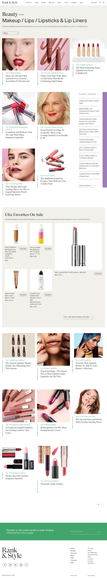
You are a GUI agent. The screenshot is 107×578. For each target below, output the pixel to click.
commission (72, 26)
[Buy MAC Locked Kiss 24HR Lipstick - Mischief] (78, 272)
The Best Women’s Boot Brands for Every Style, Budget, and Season (88, 121)
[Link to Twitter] (26, 566)
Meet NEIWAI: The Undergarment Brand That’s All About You (89, 111)
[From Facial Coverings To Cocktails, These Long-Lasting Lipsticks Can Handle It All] (53, 115)
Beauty (73, 551)
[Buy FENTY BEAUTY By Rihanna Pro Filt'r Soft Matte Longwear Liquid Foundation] (16, 253)
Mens (73, 555)
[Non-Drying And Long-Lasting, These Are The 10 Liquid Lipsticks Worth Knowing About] (18, 172)
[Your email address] (82, 531)
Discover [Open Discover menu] (29, 2)
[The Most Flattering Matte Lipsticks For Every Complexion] (89, 57)
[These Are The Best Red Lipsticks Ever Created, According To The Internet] (18, 61)
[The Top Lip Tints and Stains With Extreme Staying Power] (88, 409)
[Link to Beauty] (44, 2)
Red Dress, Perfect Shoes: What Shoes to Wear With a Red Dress (89, 132)
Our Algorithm (92, 552)
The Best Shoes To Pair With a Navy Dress (89, 175)
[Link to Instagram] (10, 566)
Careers (90, 561)
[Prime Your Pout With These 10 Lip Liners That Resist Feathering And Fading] (53, 61)
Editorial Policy (93, 554)
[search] (103, 3)
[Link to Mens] (59, 2)
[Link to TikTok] (21, 566)
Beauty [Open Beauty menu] (43, 2)
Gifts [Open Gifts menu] (81, 2)
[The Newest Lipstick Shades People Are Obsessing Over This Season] (18, 352)
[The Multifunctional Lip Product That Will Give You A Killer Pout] (53, 168)
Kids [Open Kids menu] (66, 2)
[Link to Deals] (36, 2)
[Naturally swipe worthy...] (53, 469)
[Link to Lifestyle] (73, 2)
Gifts (72, 563)
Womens (74, 553)
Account (94, 2)
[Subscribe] (97, 531)
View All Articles (85, 185)
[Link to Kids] (66, 2)
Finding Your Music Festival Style (89, 102)
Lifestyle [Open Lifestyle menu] (74, 2)
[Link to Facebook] (5, 566)
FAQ (89, 557)
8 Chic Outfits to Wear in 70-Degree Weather (88, 157)
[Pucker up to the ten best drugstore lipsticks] (18, 463)
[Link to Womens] (51, 2)
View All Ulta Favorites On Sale (76, 317)
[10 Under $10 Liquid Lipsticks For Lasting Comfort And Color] (18, 413)
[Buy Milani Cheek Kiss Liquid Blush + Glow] (16, 296)
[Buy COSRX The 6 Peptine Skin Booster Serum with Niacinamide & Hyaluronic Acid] (41, 299)
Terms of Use (74, 575)
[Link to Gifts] (81, 2)
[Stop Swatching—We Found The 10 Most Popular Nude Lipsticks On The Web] (53, 356)
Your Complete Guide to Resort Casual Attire (88, 149)
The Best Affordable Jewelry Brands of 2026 (88, 141)
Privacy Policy (91, 575)
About (90, 550)
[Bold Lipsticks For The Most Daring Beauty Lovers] (53, 413)
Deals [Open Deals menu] (36, 2)
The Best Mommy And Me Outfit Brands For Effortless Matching (89, 166)
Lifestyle (74, 560)
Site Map (91, 563)
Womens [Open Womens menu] (51, 2)
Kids (72, 558)
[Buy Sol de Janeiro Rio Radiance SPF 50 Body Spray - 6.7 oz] (41, 251)
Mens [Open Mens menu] (59, 2)
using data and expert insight (39, 26)
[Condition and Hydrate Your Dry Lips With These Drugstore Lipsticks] (18, 115)
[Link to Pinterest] (16, 566)
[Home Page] (10, 2)
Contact (90, 559)
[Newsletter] (100, 2)
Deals (73, 548)
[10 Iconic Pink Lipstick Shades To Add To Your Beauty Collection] (88, 352)
